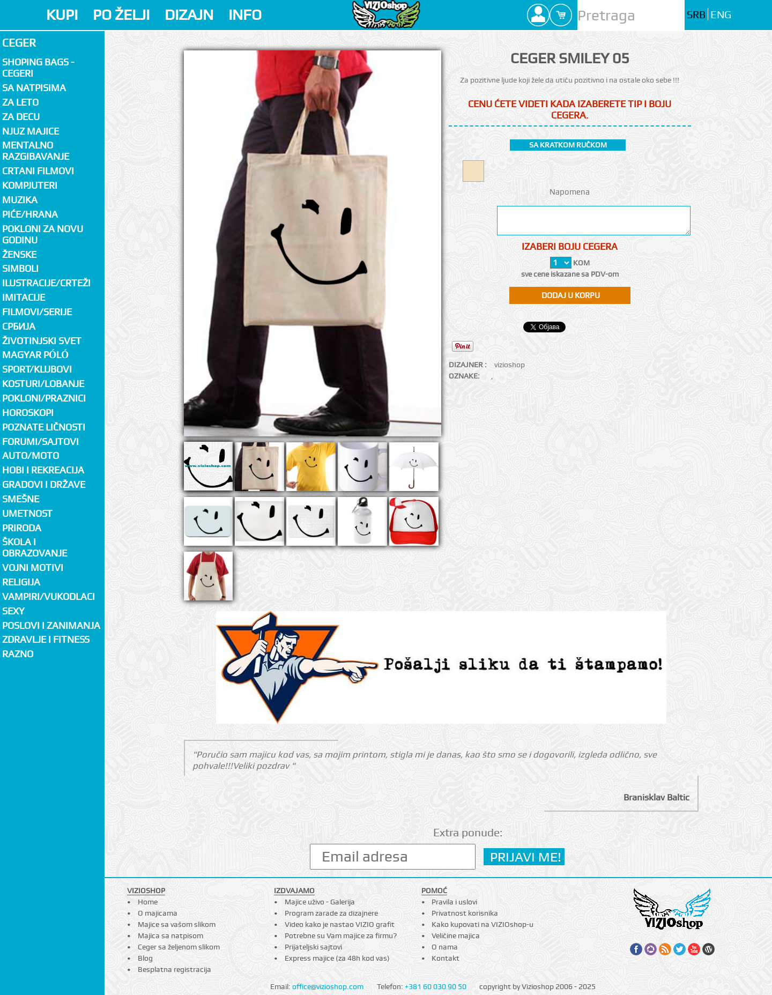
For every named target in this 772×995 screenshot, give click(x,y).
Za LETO (20, 102)
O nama (445, 946)
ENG (720, 15)
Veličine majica (456, 935)
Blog (145, 958)
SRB (696, 15)
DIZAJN (189, 15)
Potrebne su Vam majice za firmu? (341, 935)
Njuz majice (30, 131)
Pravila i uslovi (454, 901)
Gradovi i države (43, 484)
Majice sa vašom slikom (177, 924)
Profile (538, 15)
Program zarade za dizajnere (331, 913)
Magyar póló (35, 354)
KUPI (62, 15)
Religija (21, 582)
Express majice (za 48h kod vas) (337, 958)
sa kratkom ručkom (568, 144)
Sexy (13, 611)
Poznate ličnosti (43, 427)
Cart (561, 15)
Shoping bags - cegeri (38, 67)
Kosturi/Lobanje (43, 383)
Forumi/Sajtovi (40, 441)
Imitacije (23, 297)
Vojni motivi (32, 567)
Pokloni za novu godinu (42, 234)
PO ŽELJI (121, 15)
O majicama (157, 913)
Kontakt (445, 958)
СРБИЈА (18, 326)
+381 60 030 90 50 (435, 986)
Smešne (20, 498)
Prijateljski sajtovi (313, 946)
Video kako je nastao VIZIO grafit (340, 924)
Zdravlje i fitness (46, 639)
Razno (17, 653)
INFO (245, 15)
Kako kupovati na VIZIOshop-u (482, 924)
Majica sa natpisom (170, 935)
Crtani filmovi (38, 170)
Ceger (19, 42)
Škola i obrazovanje (34, 547)
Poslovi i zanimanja (51, 625)
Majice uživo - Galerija (320, 901)
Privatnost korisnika (465, 913)
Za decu (21, 116)
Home (148, 901)
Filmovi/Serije (37, 311)
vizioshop (509, 364)
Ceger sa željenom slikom (179, 946)
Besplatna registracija (174, 969)
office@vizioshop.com (327, 986)
